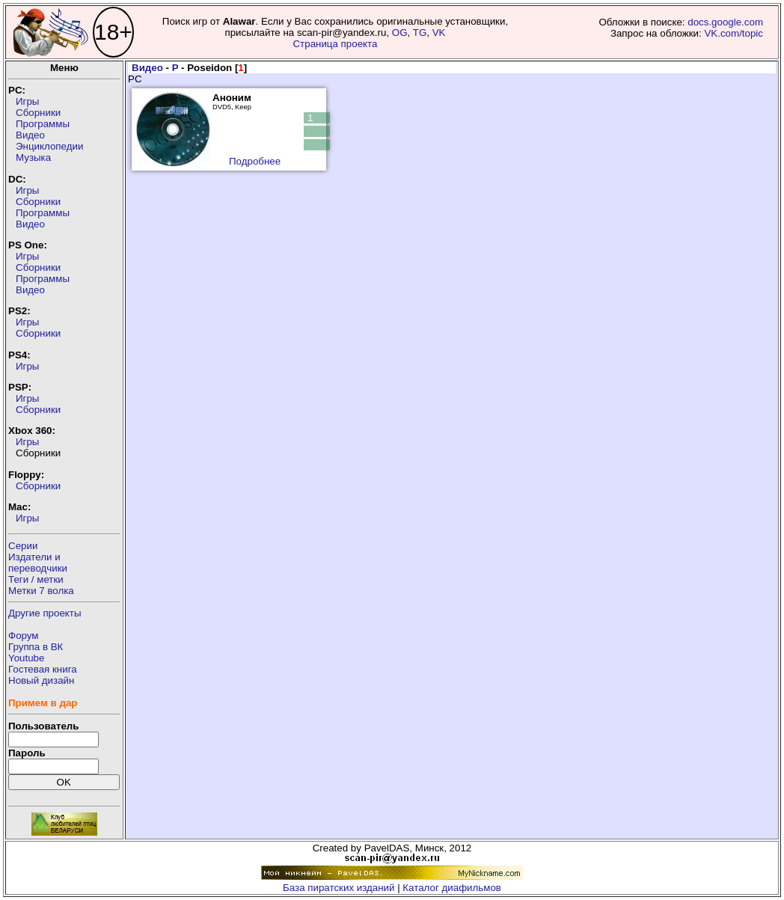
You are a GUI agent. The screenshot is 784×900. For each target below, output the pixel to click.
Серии (22, 545)
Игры (27, 101)
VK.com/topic (733, 33)
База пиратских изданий (338, 887)
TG (420, 32)
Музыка (33, 157)
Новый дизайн (41, 680)
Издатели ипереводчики (37, 562)
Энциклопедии (49, 146)
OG (400, 32)
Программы (43, 123)
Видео (30, 135)
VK (439, 32)
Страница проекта (335, 43)
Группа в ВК (35, 646)
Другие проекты (45, 613)
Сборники (38, 112)
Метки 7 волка (41, 590)
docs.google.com (725, 22)
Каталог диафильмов (451, 887)
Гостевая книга (42, 669)
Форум (23, 635)
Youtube (26, 658)
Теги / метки (36, 579)
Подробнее (255, 161)
